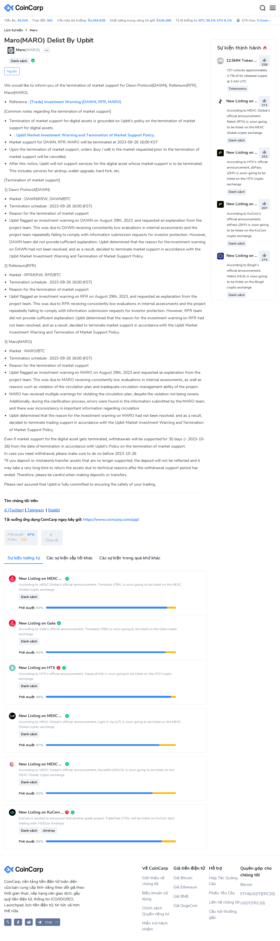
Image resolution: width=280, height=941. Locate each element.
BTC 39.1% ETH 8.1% (215, 20)
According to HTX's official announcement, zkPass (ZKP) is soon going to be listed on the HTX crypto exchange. (247, 173)
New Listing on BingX (245, 255)
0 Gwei (264, 20)
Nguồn (12, 71)
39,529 (22, 20)
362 (50, 20)
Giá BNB (180, 896)
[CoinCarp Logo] (25, 8)
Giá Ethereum (185, 887)
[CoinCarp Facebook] (18, 922)
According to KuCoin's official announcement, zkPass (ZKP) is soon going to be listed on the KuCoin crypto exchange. (248, 224)
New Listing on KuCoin (246, 204)
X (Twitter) (14, 510)
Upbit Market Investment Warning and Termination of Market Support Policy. (85, 135)
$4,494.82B (96, 20)
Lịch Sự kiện (13, 30)
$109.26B (163, 20)
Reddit (54, 510)
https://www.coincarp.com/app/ (111, 519)
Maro (33, 30)
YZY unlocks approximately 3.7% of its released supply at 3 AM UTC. (247, 76)
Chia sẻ (51, 537)
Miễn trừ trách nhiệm (155, 926)
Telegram (35, 510)
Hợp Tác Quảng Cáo (223, 880)
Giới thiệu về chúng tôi (153, 880)
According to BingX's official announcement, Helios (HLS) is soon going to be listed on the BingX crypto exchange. (247, 276)
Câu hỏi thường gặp (223, 914)
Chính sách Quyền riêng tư (155, 911)
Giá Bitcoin (182, 878)
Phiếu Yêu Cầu (222, 893)
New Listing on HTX (244, 152)
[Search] (262, 8)
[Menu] (272, 8)
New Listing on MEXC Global (252, 101)
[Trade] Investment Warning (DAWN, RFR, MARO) (75, 102)
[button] (48, 922)
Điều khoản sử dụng (155, 896)
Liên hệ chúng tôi (224, 902)
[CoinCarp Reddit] (29, 922)
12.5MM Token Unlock (246, 60)
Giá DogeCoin (185, 905)
